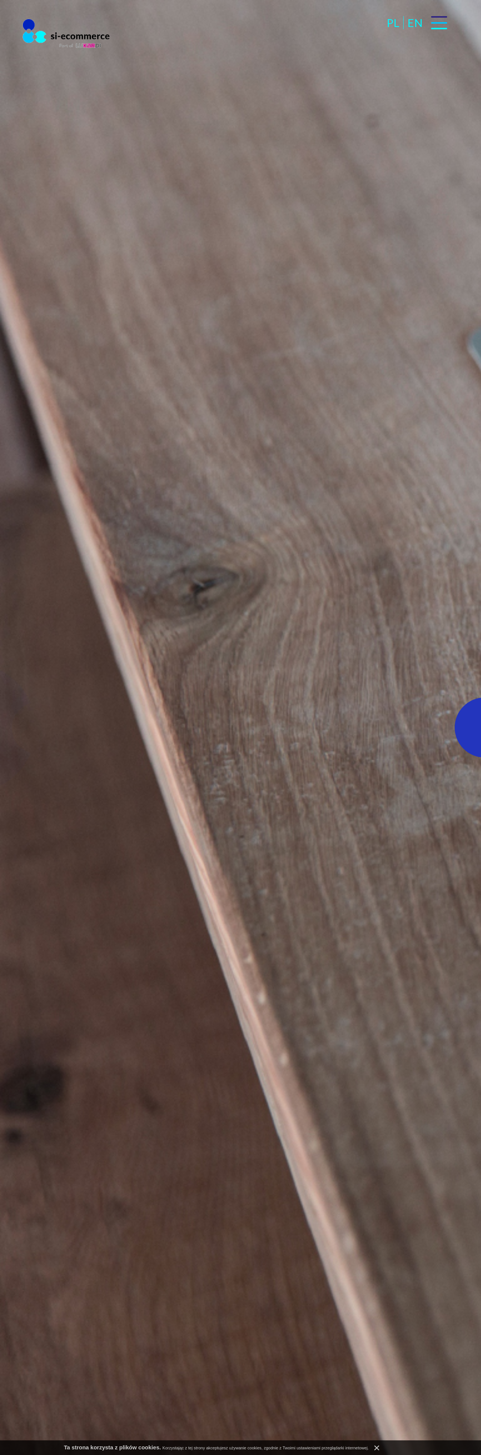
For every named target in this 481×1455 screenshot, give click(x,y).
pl (393, 22)
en (415, 22)
